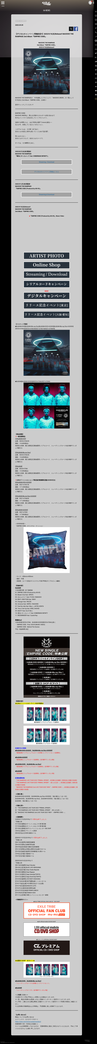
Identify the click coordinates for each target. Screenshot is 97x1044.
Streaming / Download (46, 162)
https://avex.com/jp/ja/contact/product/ (28, 1021)
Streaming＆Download (46, 194)
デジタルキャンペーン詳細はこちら (46, 172)
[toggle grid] (2, 2)
